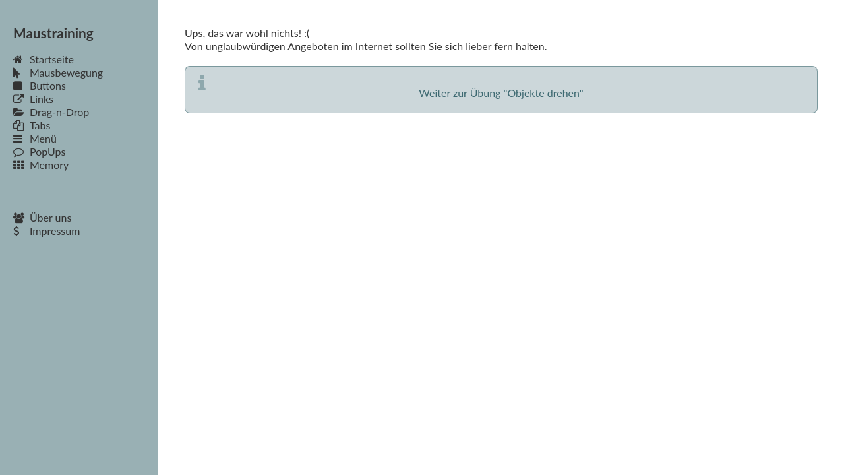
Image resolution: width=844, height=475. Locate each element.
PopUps (39, 151)
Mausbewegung (58, 72)
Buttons (39, 85)
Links (33, 98)
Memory (41, 164)
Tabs (31, 125)
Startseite (43, 59)
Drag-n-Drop (51, 112)
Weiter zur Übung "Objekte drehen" (501, 92)
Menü (35, 138)
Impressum (46, 230)
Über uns (42, 217)
